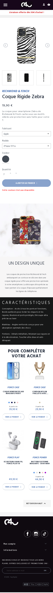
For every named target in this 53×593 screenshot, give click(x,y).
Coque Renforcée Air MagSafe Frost (13, 393)
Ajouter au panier (26, 183)
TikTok (44, 534)
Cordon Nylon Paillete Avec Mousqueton (39, 393)
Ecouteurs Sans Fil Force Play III (13, 463)
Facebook (27, 534)
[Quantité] (5, 174)
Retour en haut (36, 504)
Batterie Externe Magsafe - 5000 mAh (40, 463)
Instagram (36, 534)
